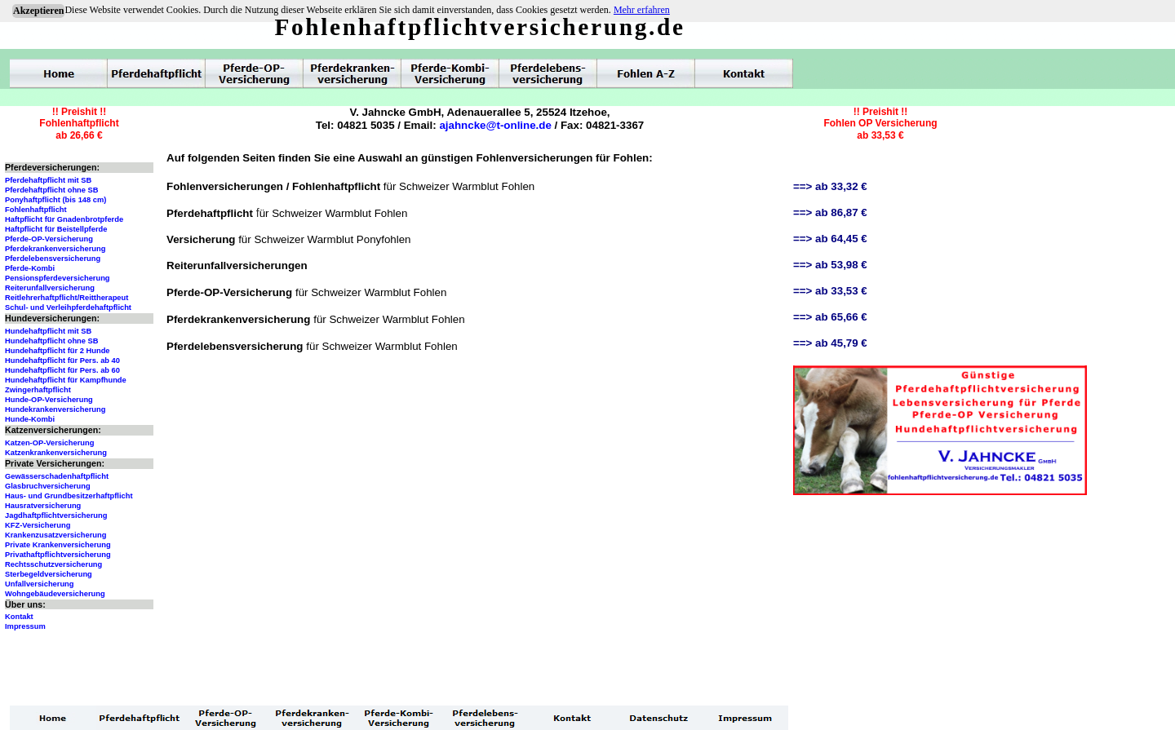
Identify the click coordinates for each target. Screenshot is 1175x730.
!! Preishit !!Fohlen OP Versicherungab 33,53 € (880, 123)
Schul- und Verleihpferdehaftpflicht (68, 307)
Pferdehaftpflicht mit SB (48, 180)
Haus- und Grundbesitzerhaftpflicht (69, 496)
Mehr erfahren (642, 9)
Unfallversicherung (39, 584)
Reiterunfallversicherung (50, 288)
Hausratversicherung (43, 506)
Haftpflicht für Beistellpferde (56, 229)
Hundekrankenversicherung (55, 409)
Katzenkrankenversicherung (56, 453)
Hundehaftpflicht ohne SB (52, 341)
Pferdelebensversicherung (52, 258)
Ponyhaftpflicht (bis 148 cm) (55, 200)
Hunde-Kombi (30, 419)
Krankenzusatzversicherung (55, 535)
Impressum (25, 626)
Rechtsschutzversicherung (53, 564)
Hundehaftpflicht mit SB (48, 331)
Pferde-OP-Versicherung (49, 239)
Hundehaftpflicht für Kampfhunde (65, 380)
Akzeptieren (38, 10)
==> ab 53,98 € (830, 265)
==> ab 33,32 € (830, 186)
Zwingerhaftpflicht (38, 390)
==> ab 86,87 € (830, 212)
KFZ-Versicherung (37, 525)
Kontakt (19, 617)
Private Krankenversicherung (58, 545)
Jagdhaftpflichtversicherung (56, 515)
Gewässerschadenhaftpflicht (57, 476)
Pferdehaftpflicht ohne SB (52, 190)
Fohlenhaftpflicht (36, 210)
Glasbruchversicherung (48, 486)
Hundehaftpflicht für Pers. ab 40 (62, 360)
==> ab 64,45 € (830, 238)
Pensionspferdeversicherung (57, 278)
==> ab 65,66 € (830, 317)
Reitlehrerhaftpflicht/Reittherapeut (66, 298)
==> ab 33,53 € (830, 291)
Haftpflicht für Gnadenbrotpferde (64, 219)
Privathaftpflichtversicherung (58, 555)
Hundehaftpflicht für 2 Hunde (57, 351)
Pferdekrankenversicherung (55, 249)
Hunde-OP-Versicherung (49, 400)
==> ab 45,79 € (830, 343)
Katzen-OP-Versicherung (49, 443)
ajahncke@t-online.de (495, 125)
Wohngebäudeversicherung (55, 594)
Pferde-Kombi (30, 268)
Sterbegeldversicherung (48, 574)
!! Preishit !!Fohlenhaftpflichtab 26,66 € (78, 123)
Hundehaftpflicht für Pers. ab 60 (62, 370)
